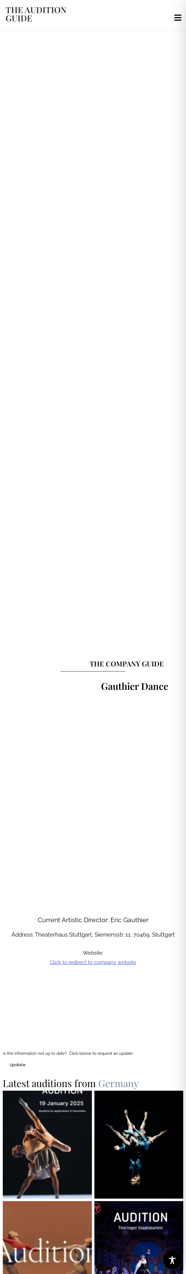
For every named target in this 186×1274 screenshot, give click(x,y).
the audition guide (36, 14)
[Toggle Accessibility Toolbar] (172, 1260)
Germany (118, 1083)
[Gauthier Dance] (101, 1016)
